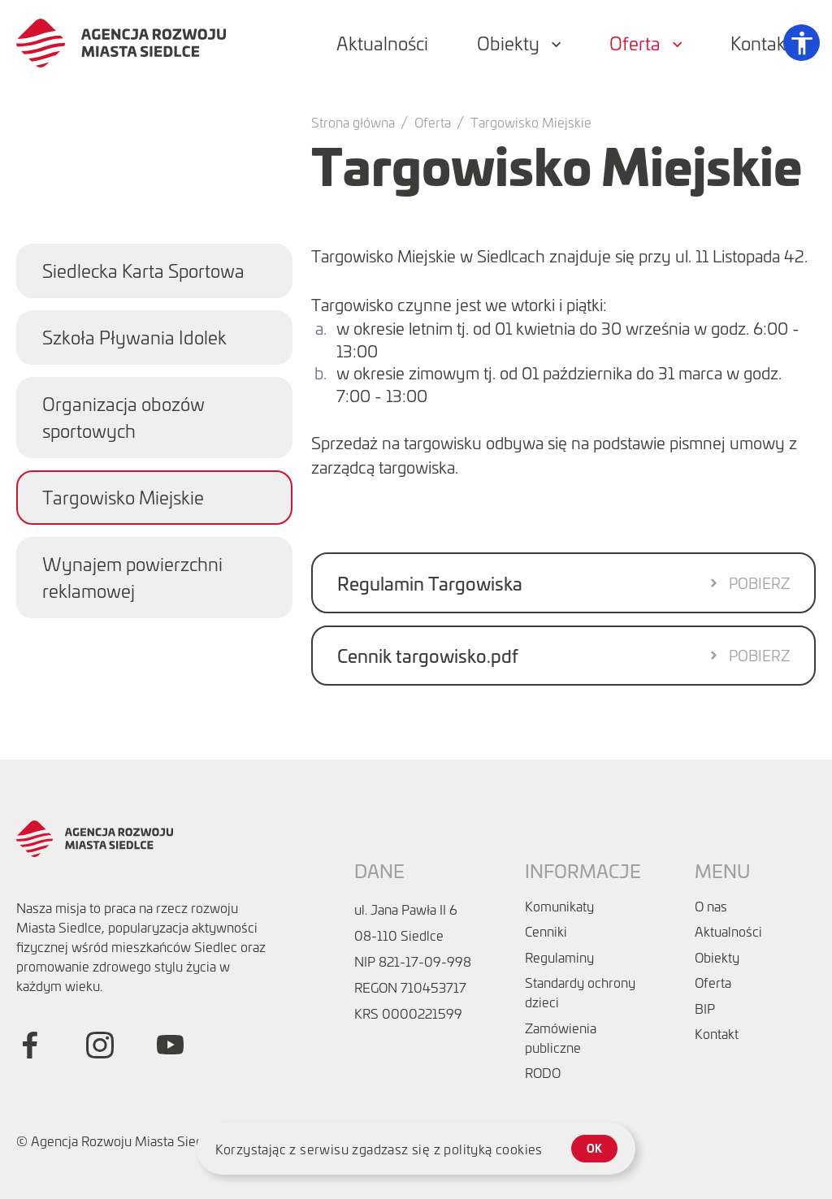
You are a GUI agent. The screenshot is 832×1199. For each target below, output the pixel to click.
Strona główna (353, 122)
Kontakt (717, 1033)
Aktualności (728, 931)
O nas (711, 906)
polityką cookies (493, 1149)
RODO (543, 1072)
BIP (705, 1008)
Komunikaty (559, 906)
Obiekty (717, 957)
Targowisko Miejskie (531, 122)
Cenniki (546, 931)
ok (594, 1148)
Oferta (432, 122)
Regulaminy (559, 957)
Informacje (583, 870)
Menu (722, 870)
